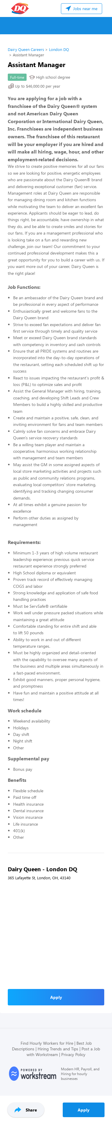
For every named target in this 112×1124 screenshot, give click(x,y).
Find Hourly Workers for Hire (47, 1043)
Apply (84, 1110)
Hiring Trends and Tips (58, 1049)
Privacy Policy (73, 1054)
